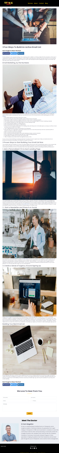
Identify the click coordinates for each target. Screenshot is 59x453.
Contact (41, 3)
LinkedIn (21, 53)
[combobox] (31, 401)
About (36, 3)
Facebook (7, 53)
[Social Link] (30, 448)
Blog (46, 3)
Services (30, 3)
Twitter (14, 53)
